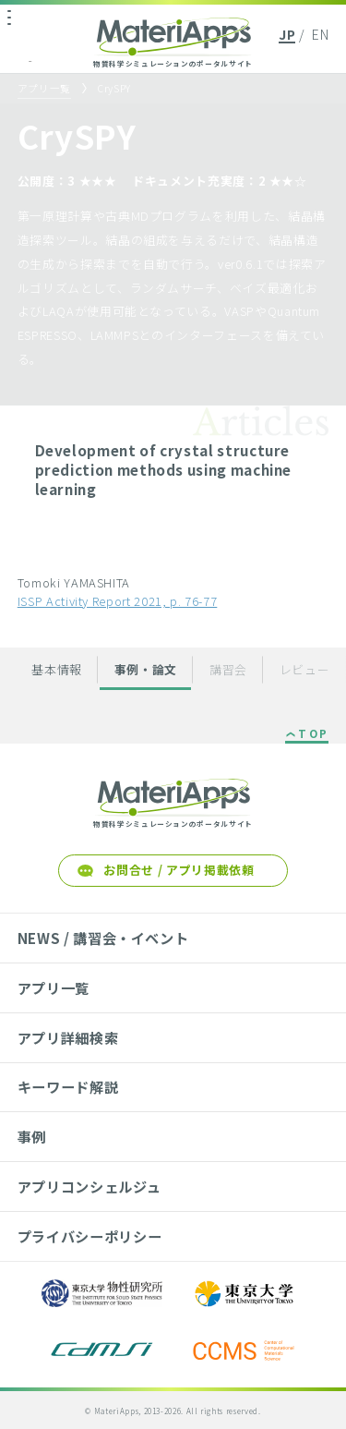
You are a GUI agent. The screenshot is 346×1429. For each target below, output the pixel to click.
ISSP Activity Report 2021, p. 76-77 (118, 601)
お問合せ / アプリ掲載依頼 (178, 869)
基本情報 (56, 669)
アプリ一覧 (44, 88)
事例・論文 (145, 669)
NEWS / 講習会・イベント (103, 937)
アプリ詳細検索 (68, 1037)
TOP (313, 734)
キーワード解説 (68, 1086)
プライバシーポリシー (89, 1236)
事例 (32, 1136)
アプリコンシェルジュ (89, 1186)
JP (287, 34)
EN (320, 34)
